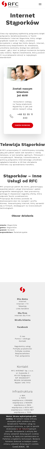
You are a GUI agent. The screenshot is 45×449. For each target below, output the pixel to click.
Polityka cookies (22, 351)
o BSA (22, 396)
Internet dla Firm (22, 316)
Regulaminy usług (22, 346)
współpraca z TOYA (22, 412)
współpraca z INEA (22, 405)
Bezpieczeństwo (22, 354)
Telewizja (22, 306)
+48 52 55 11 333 (21, 116)
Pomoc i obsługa (22, 339)
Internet (22, 301)
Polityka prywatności (22, 349)
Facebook (22, 327)
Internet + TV (22, 304)
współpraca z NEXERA (22, 403)
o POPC (22, 398)
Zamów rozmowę (22, 125)
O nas (22, 336)
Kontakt (22, 341)
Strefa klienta (22, 320)
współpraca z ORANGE (22, 400)
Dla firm (22, 313)
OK (27, 446)
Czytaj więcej (18, 446)
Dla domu (22, 299)
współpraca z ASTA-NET (22, 407)
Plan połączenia (22, 356)
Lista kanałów (22, 309)
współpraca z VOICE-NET (22, 410)
